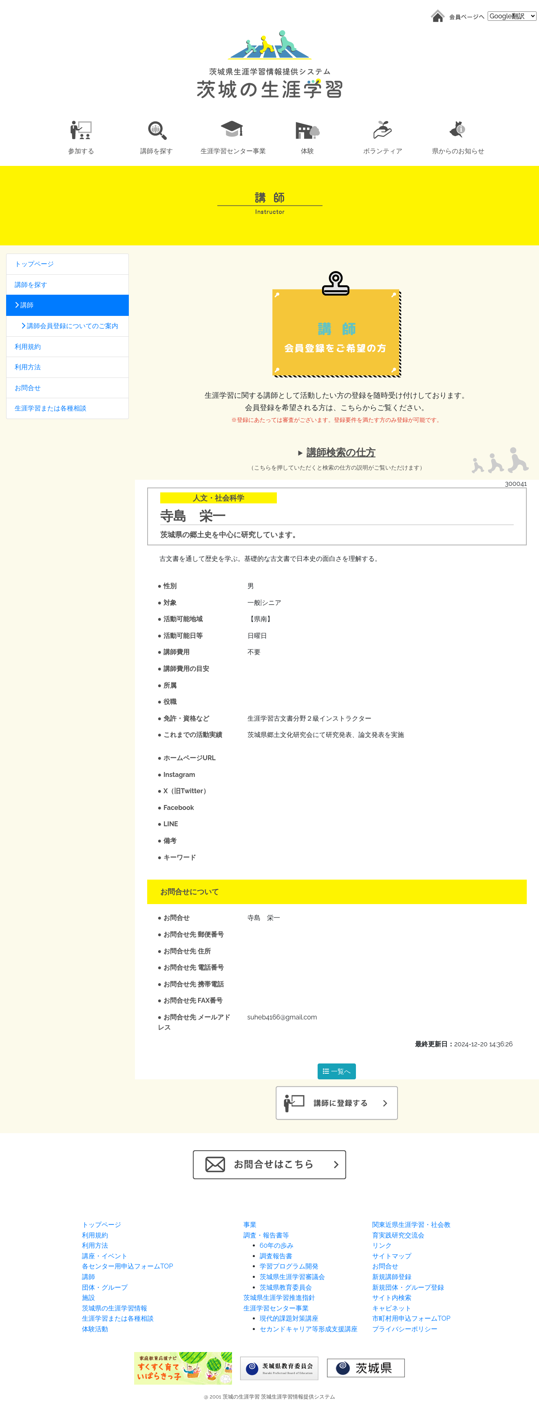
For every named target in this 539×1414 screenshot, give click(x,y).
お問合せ (28, 388)
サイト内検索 (391, 1297)
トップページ (34, 264)
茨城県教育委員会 (286, 1287)
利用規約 (28, 347)
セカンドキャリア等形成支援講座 (309, 1329)
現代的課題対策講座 (289, 1318)
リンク (382, 1245)
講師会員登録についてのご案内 (66, 326)
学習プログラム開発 (289, 1266)
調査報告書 (276, 1256)
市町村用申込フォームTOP (411, 1318)
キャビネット (391, 1308)
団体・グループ (105, 1287)
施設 (88, 1297)
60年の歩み (277, 1245)
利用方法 (28, 367)
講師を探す (31, 285)
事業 (249, 1225)
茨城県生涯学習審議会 (292, 1277)
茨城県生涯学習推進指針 (279, 1297)
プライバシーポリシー (404, 1329)
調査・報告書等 (266, 1235)
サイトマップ (391, 1256)
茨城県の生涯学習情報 (114, 1308)
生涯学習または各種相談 (50, 408)
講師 (24, 305)
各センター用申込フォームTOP (127, 1266)
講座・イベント (105, 1256)
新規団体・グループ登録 (408, 1287)
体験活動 (95, 1329)
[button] (81, 136)
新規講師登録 (391, 1277)
